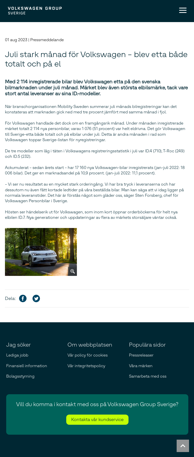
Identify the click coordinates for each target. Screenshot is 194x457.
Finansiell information (26, 365)
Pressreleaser (141, 355)
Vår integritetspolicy (86, 365)
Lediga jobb (17, 355)
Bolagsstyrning (20, 376)
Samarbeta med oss (147, 376)
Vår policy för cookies (87, 355)
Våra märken (141, 365)
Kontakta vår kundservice (97, 419)
